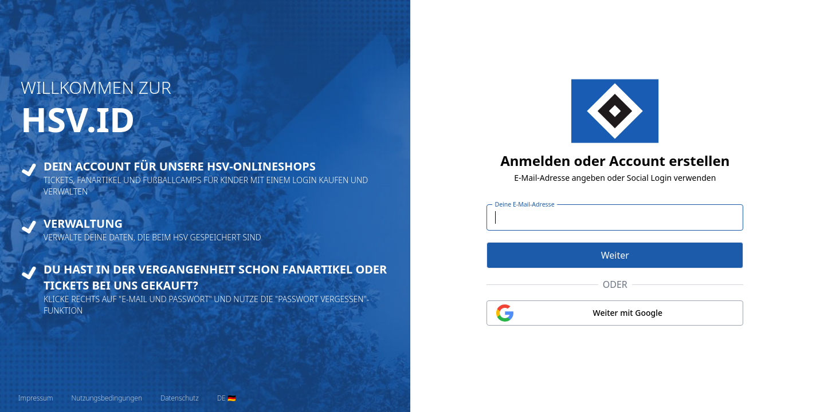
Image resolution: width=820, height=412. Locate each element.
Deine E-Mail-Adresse (525, 204)
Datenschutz (179, 398)
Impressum (35, 398)
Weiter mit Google (628, 312)
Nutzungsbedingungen (106, 398)
